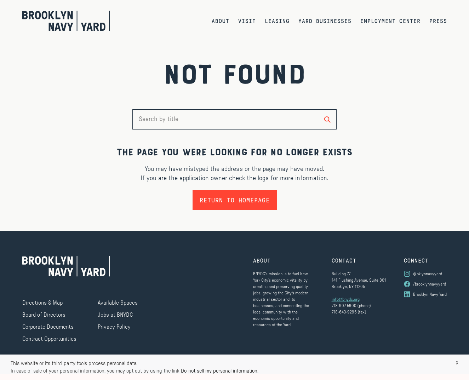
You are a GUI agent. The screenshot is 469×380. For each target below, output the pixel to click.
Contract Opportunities (49, 339)
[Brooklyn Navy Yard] (66, 21)
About (220, 20)
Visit (247, 20)
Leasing (277, 20)
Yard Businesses (324, 20)
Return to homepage (235, 200)
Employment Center (390, 20)
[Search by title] (327, 119)
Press (438, 20)
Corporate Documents (48, 327)
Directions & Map (42, 303)
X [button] (457, 363)
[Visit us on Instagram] (425, 274)
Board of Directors (43, 315)
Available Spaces (118, 303)
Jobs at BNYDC (115, 315)
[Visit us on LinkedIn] (425, 294)
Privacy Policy (114, 327)
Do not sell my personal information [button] (219, 371)
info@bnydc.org (346, 299)
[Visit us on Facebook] (425, 284)
